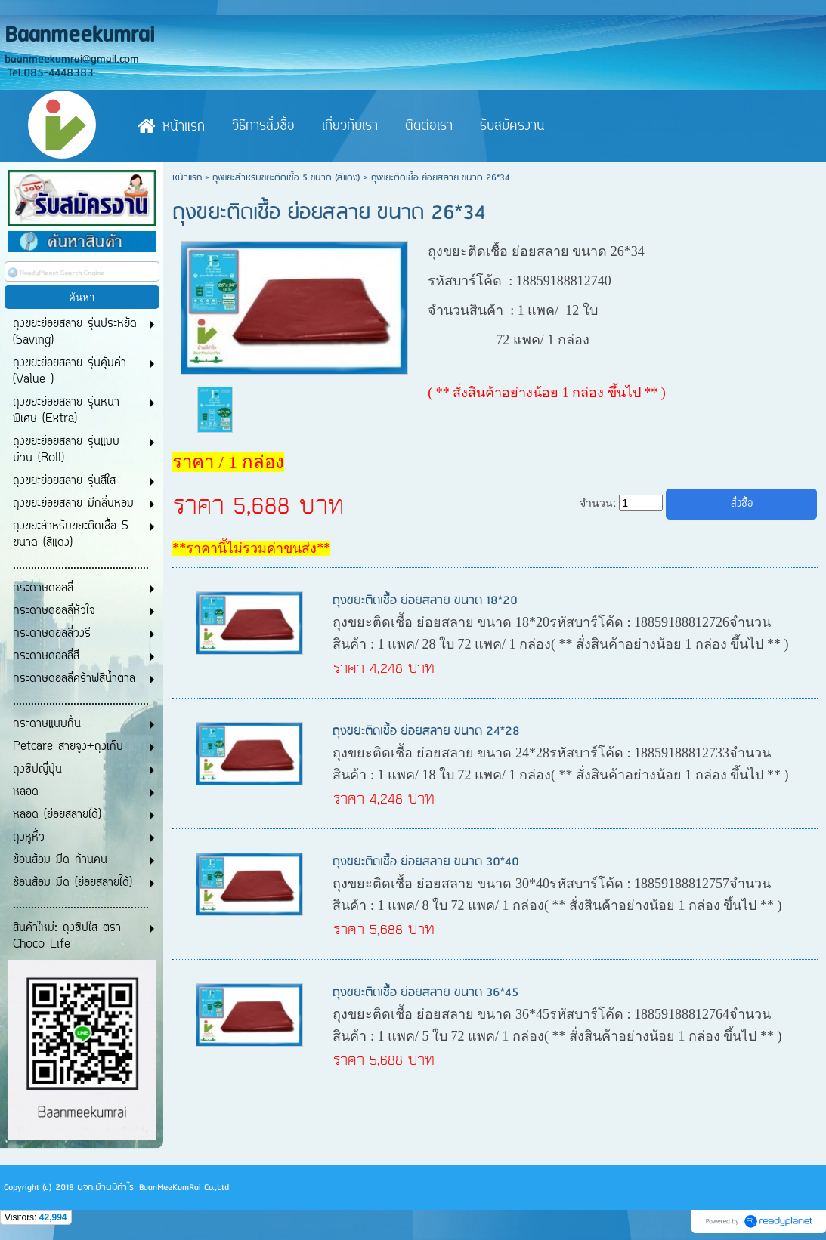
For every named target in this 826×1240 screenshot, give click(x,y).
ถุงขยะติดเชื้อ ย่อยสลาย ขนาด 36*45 (425, 992)
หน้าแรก (187, 178)
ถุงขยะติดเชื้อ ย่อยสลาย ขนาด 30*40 (426, 862)
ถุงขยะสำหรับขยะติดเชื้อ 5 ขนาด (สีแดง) (286, 178)
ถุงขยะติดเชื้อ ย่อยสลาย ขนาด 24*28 (426, 731)
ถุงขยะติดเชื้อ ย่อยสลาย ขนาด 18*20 (425, 601)
